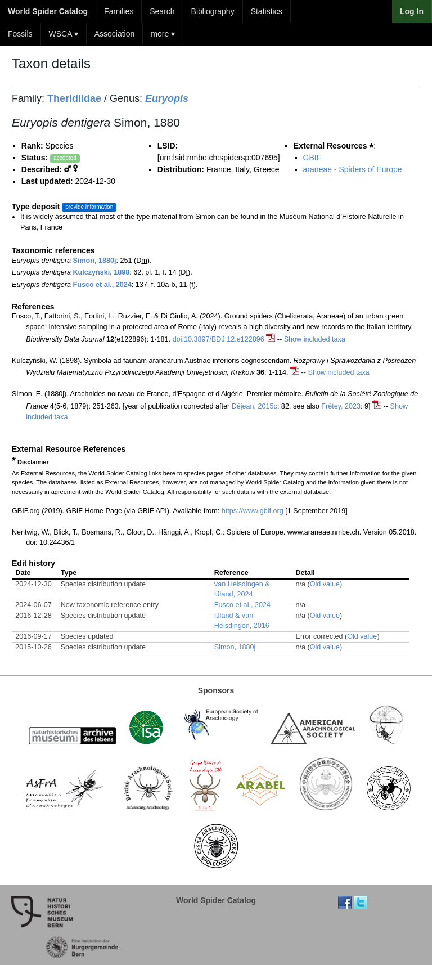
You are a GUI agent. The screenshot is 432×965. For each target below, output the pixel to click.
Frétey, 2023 (341, 406)
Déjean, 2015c (254, 406)
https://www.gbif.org (253, 511)
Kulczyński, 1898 (101, 272)
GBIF (312, 157)
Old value (325, 584)
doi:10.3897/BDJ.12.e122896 (218, 339)
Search (162, 11)
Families (118, 11)
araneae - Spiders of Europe (352, 169)
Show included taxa (314, 339)
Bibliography (213, 11)
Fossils (20, 33)
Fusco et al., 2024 (102, 285)
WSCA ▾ (63, 33)
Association (114, 33)
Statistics (266, 11)
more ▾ (163, 33)
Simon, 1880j (94, 260)
